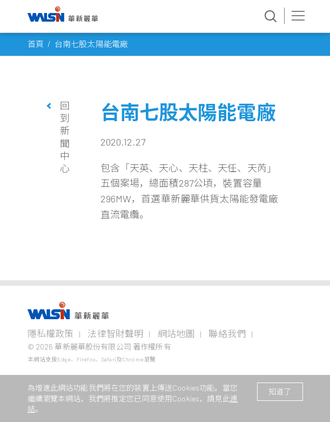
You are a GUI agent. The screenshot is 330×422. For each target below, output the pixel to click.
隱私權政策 (51, 333)
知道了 (279, 391)
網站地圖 (176, 333)
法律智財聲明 (115, 333)
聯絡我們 (227, 333)
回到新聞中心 (65, 137)
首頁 (36, 44)
